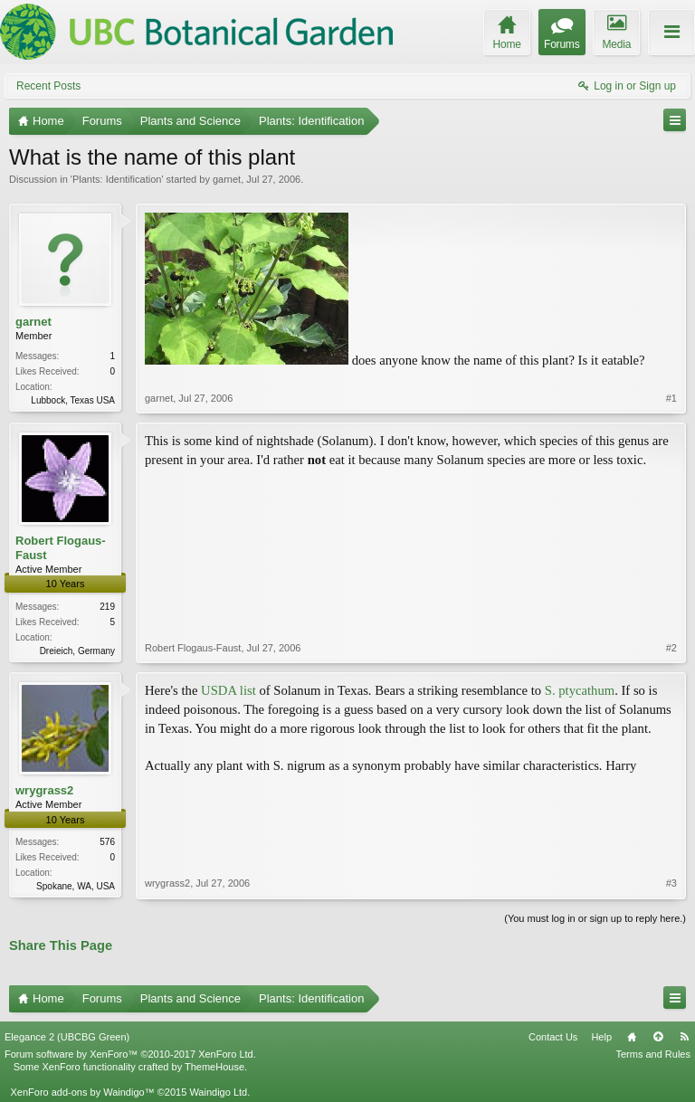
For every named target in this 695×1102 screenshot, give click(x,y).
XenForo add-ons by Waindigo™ (82, 1092)
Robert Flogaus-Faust (60, 548)
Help (601, 1036)
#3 (671, 883)
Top (658, 1037)
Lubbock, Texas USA (73, 400)
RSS (684, 1037)
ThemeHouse (214, 1066)
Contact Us (552, 1036)
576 (107, 842)
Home (631, 1037)
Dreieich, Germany (77, 651)
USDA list (228, 690)
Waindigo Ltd (218, 1092)
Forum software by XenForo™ (130, 1054)
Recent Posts (48, 86)
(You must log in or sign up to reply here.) (595, 918)
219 (107, 607)
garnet (227, 179)
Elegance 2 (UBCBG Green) (67, 1036)
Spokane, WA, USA (75, 886)
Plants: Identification (116, 179)
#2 (671, 647)
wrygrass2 (44, 790)
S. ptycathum (579, 690)
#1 (671, 398)
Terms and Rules (652, 1054)
